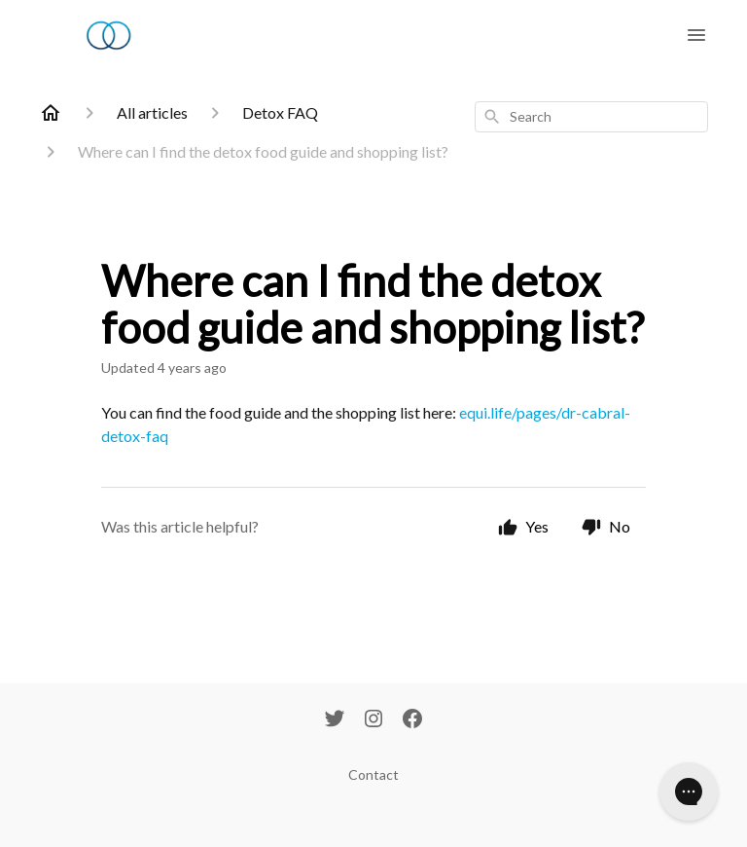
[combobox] (591, 116)
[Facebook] (412, 720)
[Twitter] (334, 720)
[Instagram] (373, 720)
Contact (373, 774)
